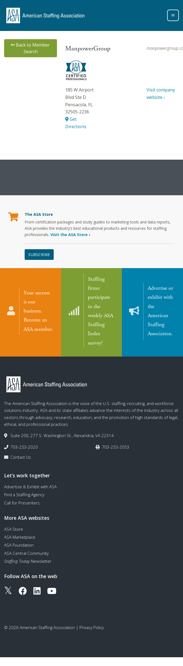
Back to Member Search (30, 48)
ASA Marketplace (19, 536)
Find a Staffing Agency (24, 494)
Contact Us (20, 457)
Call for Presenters (22, 502)
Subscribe (39, 254)
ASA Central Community (26, 552)
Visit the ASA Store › (70, 234)
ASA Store (13, 528)
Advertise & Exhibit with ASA (30, 486)
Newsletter (28, 561)
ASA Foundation (19, 544)
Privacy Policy (91, 627)
